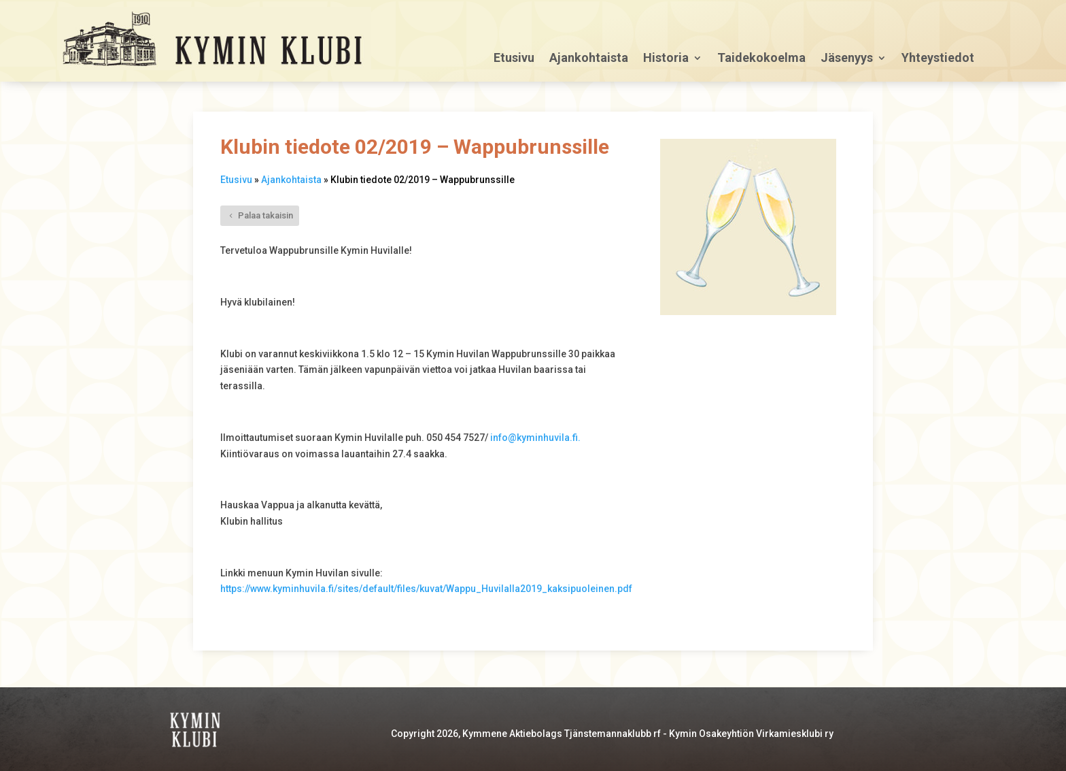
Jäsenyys (847, 59)
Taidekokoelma (761, 59)
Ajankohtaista (588, 59)
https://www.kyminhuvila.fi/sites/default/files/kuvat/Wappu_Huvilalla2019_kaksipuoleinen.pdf (426, 588)
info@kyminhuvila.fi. (535, 437)
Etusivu (514, 59)
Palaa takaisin (265, 215)
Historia (666, 59)
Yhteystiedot (937, 59)
